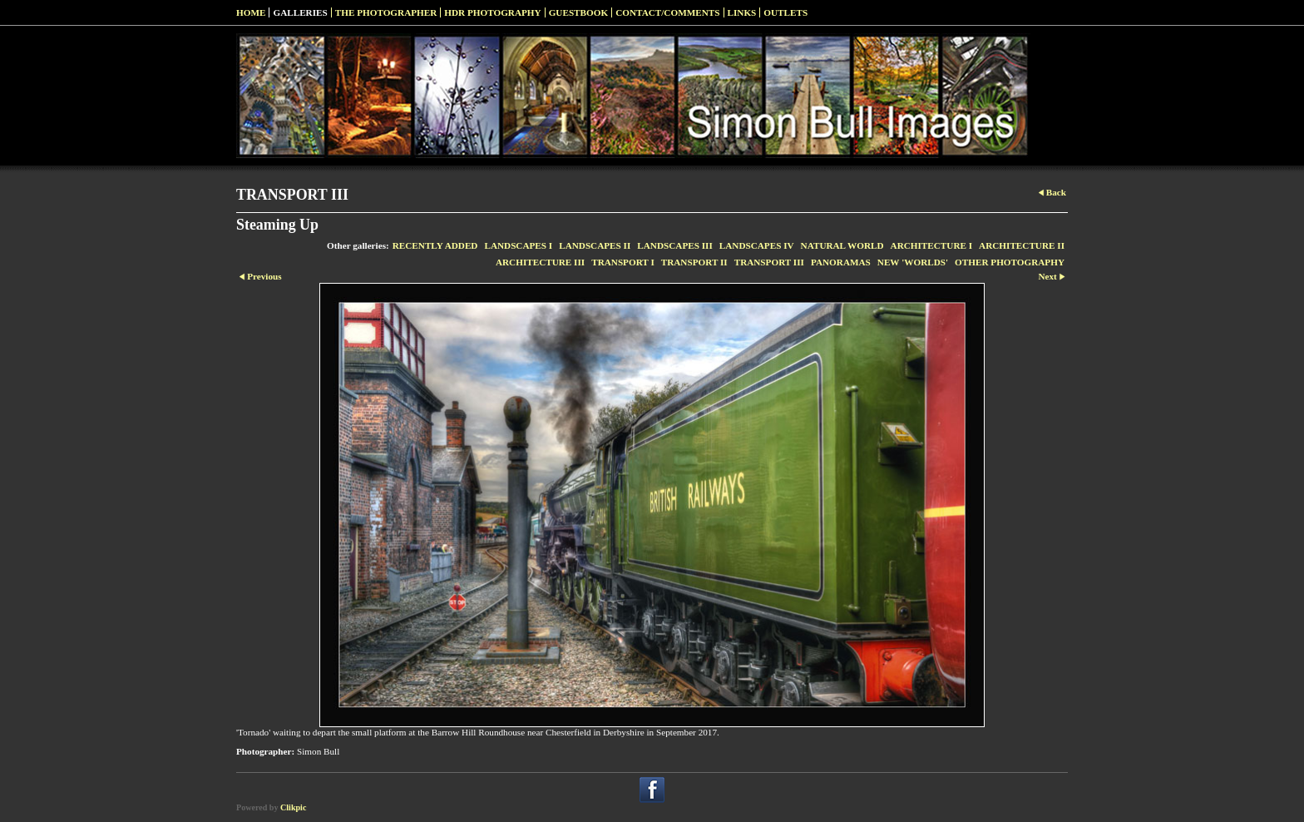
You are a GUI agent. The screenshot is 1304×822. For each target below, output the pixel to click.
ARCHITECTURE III (540, 262)
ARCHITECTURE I (932, 245)
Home (250, 12)
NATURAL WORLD (842, 245)
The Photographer (386, 12)
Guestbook (579, 12)
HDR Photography (492, 12)
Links (742, 12)
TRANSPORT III (769, 262)
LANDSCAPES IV (756, 245)
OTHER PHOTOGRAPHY (1009, 262)
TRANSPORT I (622, 262)
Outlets (785, 12)
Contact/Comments (667, 12)
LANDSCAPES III (674, 245)
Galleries (300, 12)
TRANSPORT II (694, 262)
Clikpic (293, 807)
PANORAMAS (841, 262)
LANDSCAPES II (594, 245)
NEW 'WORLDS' (912, 262)
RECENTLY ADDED (435, 245)
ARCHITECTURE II (1021, 245)
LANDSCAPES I (518, 245)
